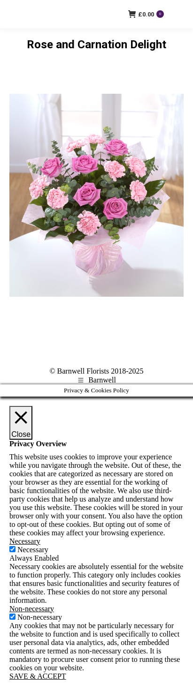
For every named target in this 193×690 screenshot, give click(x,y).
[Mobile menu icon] (178, 14)
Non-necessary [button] (31, 609)
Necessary (32, 550)
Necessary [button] (24, 541)
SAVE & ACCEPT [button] (37, 676)
